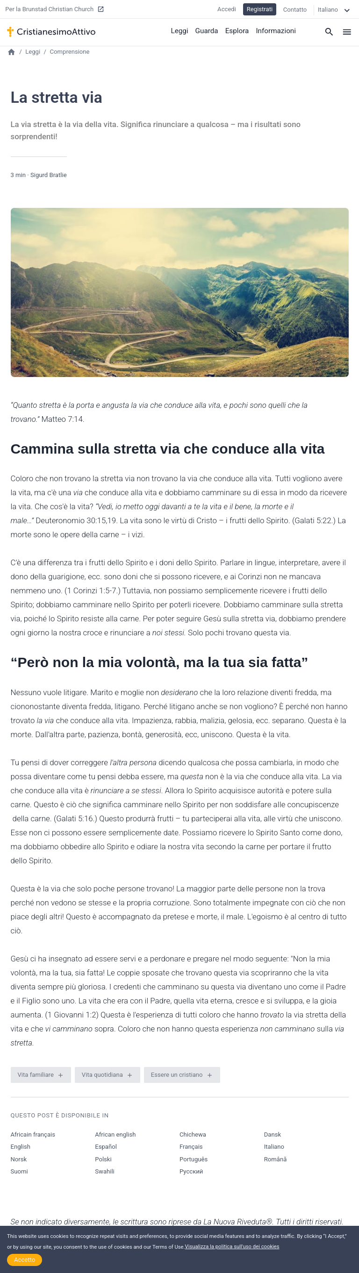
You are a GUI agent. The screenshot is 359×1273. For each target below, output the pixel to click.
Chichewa (193, 1134)
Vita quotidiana (102, 1074)
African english (115, 1134)
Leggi (181, 30)
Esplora (238, 30)
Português (194, 1159)
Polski (103, 1159)
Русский (191, 1171)
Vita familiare (36, 1074)
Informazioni (276, 30)
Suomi (19, 1171)
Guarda (208, 30)
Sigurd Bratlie (48, 174)
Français (191, 1146)
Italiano (274, 1146)
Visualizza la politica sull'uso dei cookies (232, 1247)
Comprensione (70, 51)
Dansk (272, 1134)
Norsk (19, 1159)
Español (106, 1146)
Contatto (295, 9)
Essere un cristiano (177, 1074)
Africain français (33, 1134)
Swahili (105, 1171)
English (20, 1146)
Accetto (24, 1259)
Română (275, 1159)
